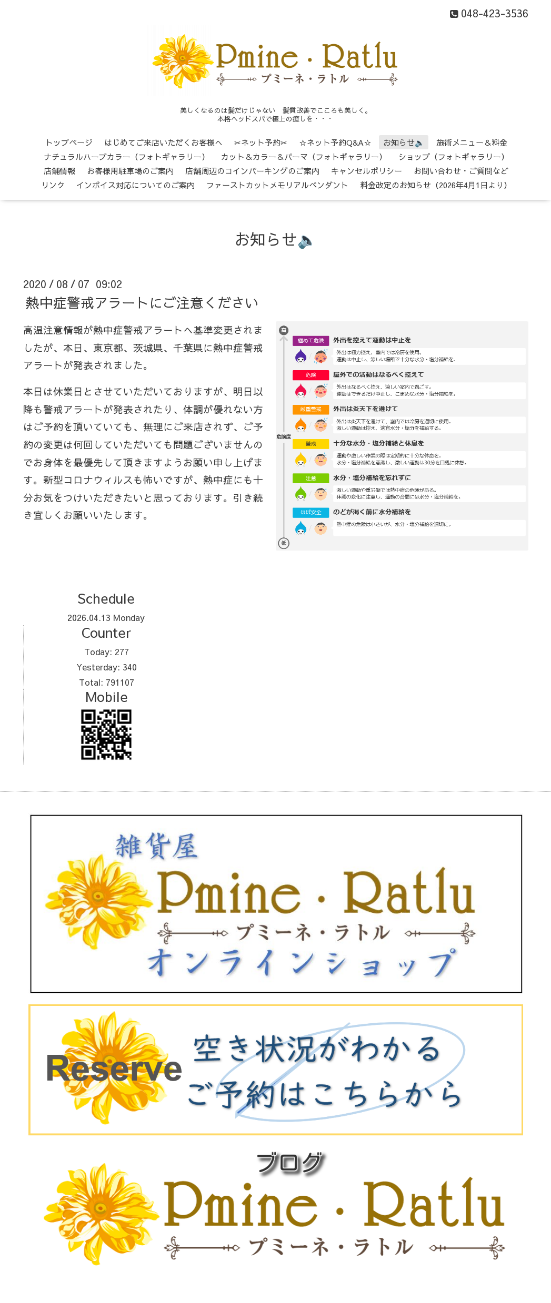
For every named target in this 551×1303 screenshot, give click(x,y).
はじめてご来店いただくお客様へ (163, 142)
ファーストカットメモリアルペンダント (277, 184)
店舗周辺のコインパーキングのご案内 (252, 170)
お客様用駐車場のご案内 (130, 170)
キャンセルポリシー (366, 170)
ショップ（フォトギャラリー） (453, 156)
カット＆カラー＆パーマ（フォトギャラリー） (304, 156)
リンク (53, 184)
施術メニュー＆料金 (471, 142)
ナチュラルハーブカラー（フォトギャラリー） (126, 156)
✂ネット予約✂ (260, 142)
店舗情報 (59, 170)
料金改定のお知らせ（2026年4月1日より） (436, 184)
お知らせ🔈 (404, 142)
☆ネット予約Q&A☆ (335, 142)
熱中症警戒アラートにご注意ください (142, 302)
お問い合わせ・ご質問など (461, 170)
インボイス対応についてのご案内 (135, 184)
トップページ (69, 142)
